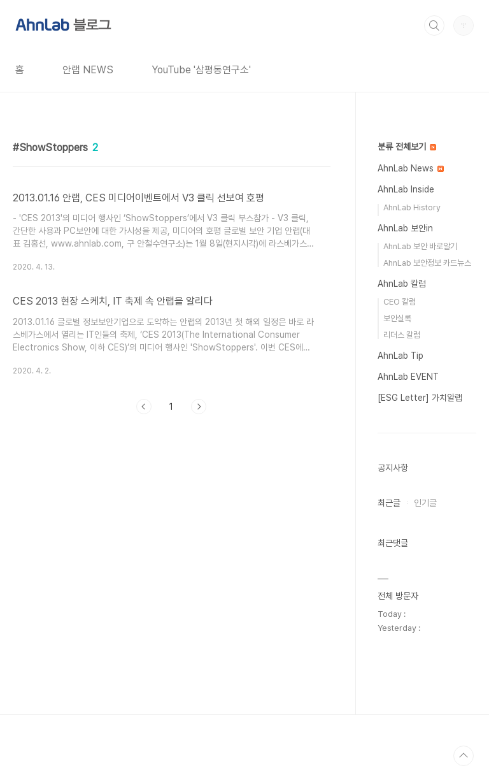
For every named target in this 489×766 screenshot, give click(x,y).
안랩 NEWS (87, 70)
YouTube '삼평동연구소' (201, 70)
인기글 (425, 503)
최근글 (389, 503)
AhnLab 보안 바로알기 (420, 246)
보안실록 (397, 318)
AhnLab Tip (400, 355)
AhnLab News (411, 168)
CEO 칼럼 (399, 302)
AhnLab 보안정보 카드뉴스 (427, 263)
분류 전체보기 (407, 146)
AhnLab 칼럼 (402, 283)
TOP (463, 756)
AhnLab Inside (406, 189)
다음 (198, 406)
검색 (434, 25)
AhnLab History (412, 207)
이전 (144, 406)
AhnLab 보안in (405, 228)
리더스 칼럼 (401, 335)
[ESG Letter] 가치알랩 (420, 398)
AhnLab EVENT (408, 377)
